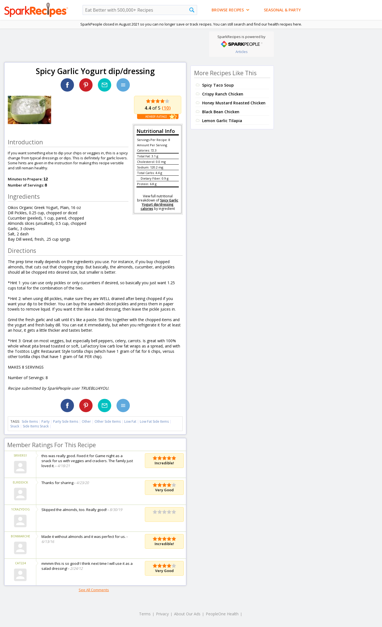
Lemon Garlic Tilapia (222, 120)
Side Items (30, 421)
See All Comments (94, 589)
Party (45, 421)
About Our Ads (187, 613)
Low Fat (130, 421)
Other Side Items (108, 421)
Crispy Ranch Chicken (222, 94)
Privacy (162, 613)
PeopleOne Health (222, 613)
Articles (241, 51)
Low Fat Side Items (154, 421)
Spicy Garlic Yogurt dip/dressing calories (159, 204)
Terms (145, 613)
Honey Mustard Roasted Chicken (234, 102)
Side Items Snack (36, 426)
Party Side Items (65, 421)
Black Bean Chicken (220, 111)
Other (86, 421)
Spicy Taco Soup (218, 85)
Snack (14, 426)
